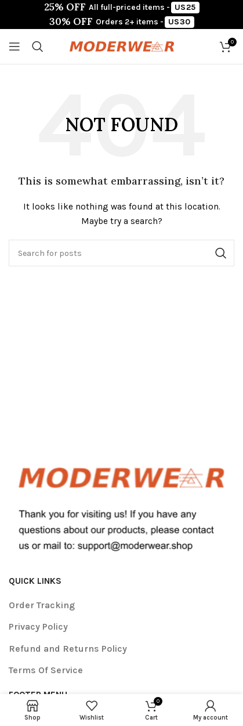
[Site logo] (122, 45)
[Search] (37, 46)
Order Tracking (42, 605)
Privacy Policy (38, 626)
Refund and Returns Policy (68, 648)
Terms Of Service (46, 670)
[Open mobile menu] (14, 46)
